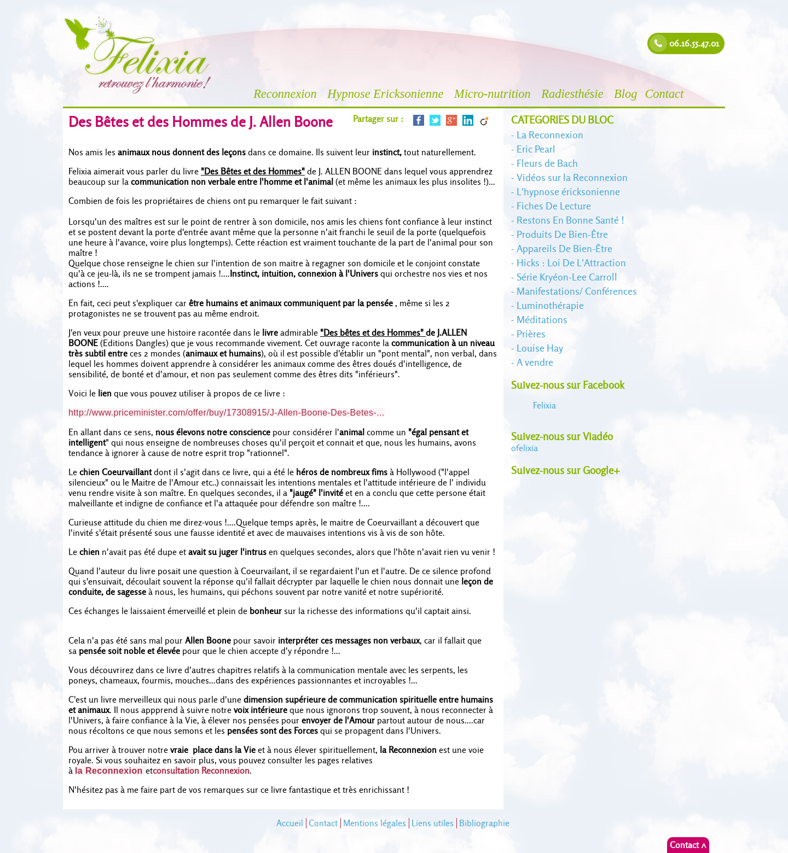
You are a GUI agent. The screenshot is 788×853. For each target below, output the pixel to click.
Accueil (289, 823)
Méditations (542, 319)
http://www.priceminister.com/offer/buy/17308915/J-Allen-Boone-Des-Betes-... (226, 412)
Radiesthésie (573, 94)
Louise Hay (540, 348)
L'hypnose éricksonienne (568, 191)
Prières (531, 334)
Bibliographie (484, 823)
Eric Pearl (536, 149)
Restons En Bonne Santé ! (570, 220)
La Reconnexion (550, 135)
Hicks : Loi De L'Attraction (571, 262)
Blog (625, 94)
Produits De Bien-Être (562, 234)
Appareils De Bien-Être (564, 248)
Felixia (544, 405)
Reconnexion (286, 94)
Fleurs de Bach (547, 163)
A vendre (535, 362)
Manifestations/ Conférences (577, 291)
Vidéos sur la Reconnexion (572, 177)
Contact (666, 94)
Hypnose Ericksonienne (387, 94)
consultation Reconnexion (201, 771)
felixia (524, 448)
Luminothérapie (550, 305)
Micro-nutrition (494, 94)
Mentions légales (374, 823)
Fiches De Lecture (554, 206)
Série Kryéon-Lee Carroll (567, 277)
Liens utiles (433, 823)
